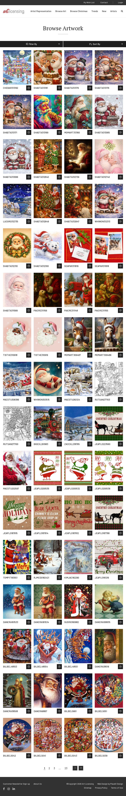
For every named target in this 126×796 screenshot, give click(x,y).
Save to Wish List (28, 87)
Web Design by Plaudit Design (110, 784)
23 (66, 768)
